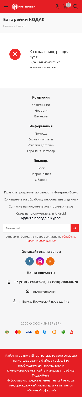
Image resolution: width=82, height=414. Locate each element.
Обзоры (41, 179)
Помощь (41, 133)
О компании (41, 105)
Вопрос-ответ (41, 174)
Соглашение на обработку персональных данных (41, 199)
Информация (41, 126)
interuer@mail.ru (44, 292)
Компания (41, 97)
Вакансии (41, 116)
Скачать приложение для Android (41, 213)
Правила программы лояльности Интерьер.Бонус (41, 192)
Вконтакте (29, 261)
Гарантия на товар (41, 151)
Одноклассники (50, 261)
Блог (41, 168)
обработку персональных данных (51, 238)
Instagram (40, 261)
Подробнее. (41, 375)
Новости (41, 110)
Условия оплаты (41, 139)
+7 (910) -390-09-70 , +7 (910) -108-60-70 (46, 282)
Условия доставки (41, 145)
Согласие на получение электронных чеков (41, 206)
